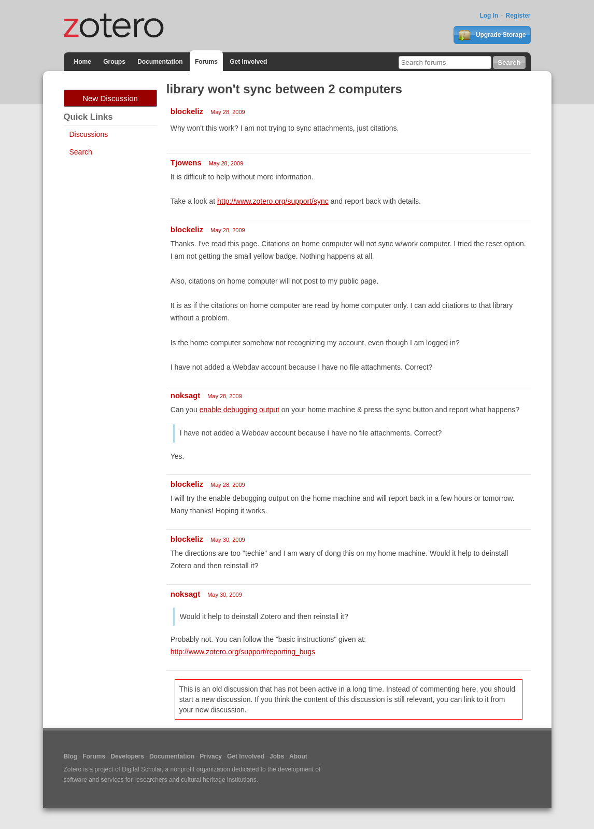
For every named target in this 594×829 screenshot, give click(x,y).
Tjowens (186, 162)
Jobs (277, 756)
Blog (71, 756)
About (298, 756)
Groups (114, 61)
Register (517, 15)
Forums (206, 61)
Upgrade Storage (492, 35)
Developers (127, 756)
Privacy (211, 756)
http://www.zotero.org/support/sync (273, 201)
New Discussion (110, 98)
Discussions (88, 134)
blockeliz (187, 111)
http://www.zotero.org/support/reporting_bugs (243, 652)
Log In (488, 15)
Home (82, 61)
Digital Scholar (142, 769)
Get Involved (248, 61)
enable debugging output (239, 409)
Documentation (159, 61)
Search (80, 152)
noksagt (186, 395)
